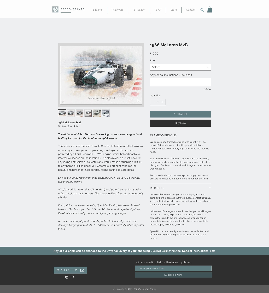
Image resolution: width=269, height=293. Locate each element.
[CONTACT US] (70, 270)
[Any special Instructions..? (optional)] (180, 82)
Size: (153, 60)
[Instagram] (67, 277)
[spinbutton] (158, 102)
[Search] (202, 10)
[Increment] (163, 102)
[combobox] (180, 67)
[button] (209, 10)
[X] (73, 277)
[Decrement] (152, 102)
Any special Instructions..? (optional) (171, 75)
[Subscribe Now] (173, 275)
